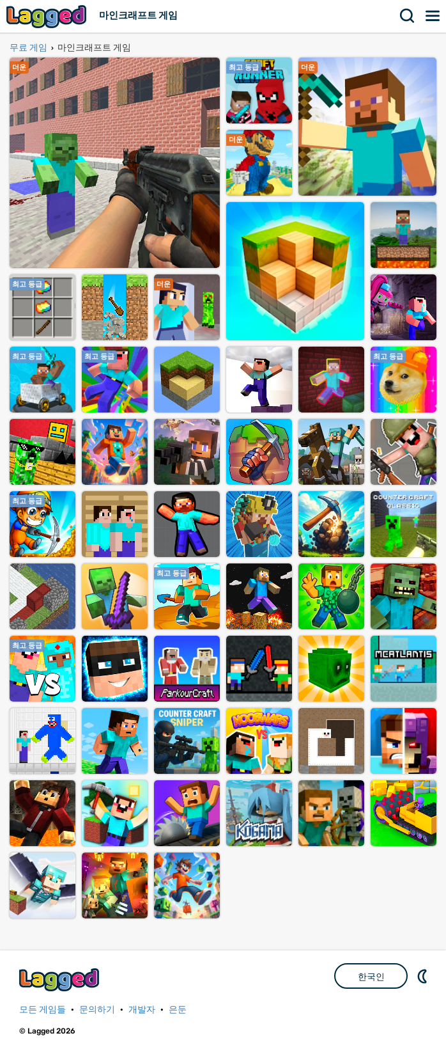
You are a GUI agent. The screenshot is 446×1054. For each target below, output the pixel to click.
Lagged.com (60, 979)
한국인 (371, 976)
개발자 (141, 1009)
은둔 (178, 1009)
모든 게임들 (42, 1009)
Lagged (47, 16)
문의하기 (97, 1009)
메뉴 (433, 16)
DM (423, 976)
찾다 (407, 16)
